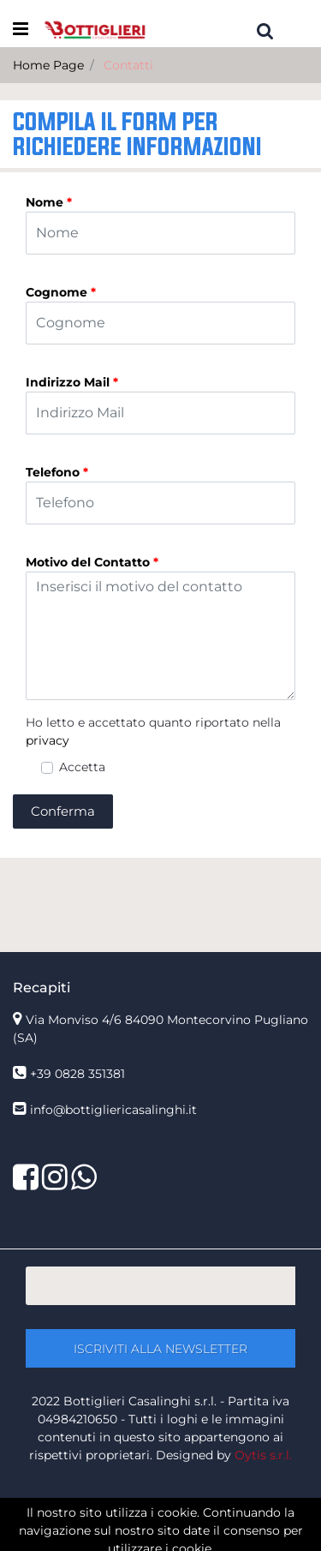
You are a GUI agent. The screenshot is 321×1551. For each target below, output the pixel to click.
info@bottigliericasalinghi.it (113, 1109)
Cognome (61, 292)
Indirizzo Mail (72, 382)
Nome (49, 202)
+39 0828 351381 (77, 1073)
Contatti (128, 65)
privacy (47, 740)
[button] (265, 30)
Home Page (48, 65)
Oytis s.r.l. (263, 1455)
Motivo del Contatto (92, 562)
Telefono (57, 472)
